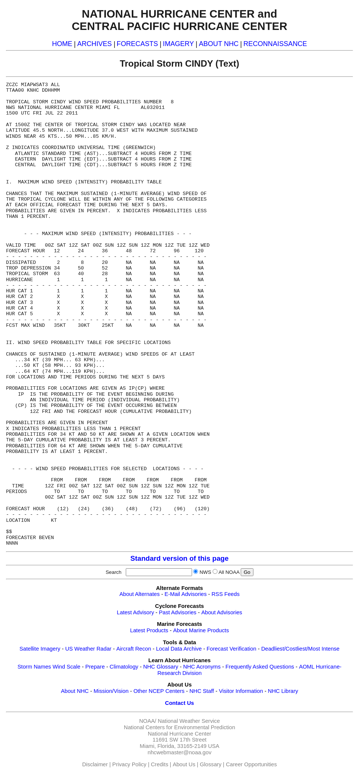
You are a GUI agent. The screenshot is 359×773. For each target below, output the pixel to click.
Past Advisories (178, 612)
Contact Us (179, 703)
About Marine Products (201, 630)
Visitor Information (241, 691)
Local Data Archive (179, 649)
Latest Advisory (135, 612)
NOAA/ (147, 721)
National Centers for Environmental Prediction (179, 727)
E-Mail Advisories (186, 594)
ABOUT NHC (218, 44)
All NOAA (229, 572)
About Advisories (221, 612)
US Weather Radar (88, 649)
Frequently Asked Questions (259, 667)
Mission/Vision (111, 691)
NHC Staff (201, 691)
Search (115, 572)
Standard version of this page (179, 558)
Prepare (95, 667)
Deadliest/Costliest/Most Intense (300, 649)
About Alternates (139, 594)
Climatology (124, 667)
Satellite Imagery (39, 649)
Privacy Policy (129, 764)
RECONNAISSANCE (275, 44)
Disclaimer (95, 764)
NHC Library (283, 691)
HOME (62, 44)
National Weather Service (189, 721)
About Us (184, 764)
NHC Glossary (160, 667)
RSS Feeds (226, 594)
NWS (205, 572)
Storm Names (34, 667)
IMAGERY (178, 44)
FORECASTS (137, 44)
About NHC (75, 691)
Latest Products (149, 630)
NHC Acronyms (201, 667)
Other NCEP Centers (159, 691)
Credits (159, 764)
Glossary (211, 764)
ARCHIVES (94, 44)
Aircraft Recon (133, 649)
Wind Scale (66, 667)
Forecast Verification (231, 649)
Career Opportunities (251, 764)
